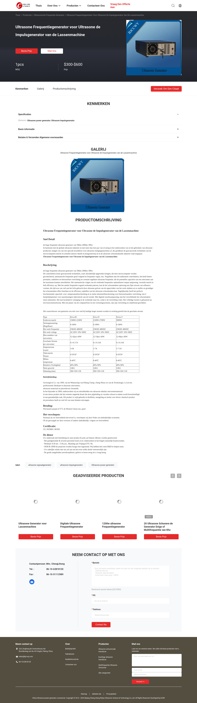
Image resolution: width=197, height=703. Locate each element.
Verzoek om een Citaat (166, 88)
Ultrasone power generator (103, 465)
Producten (27, 15)
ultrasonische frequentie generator (49, 15)
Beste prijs (26, 51)
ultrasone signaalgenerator (39, 465)
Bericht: (96, 563)
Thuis (18, 15)
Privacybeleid (111, 694)
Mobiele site (96, 694)
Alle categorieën (104, 673)
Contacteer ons (71, 665)
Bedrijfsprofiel (70, 649)
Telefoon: (97, 609)
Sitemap (84, 694)
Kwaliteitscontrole (72, 659)
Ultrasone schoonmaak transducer (107, 650)
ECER (163, 698)
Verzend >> (140, 682)
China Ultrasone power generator (44, 698)
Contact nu (101, 624)
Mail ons (52, 51)
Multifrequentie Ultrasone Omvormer (108, 666)
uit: (94, 595)
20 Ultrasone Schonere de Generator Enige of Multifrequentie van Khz (158, 526)
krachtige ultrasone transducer (106, 658)
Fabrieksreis (69, 654)
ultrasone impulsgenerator (71, 465)
